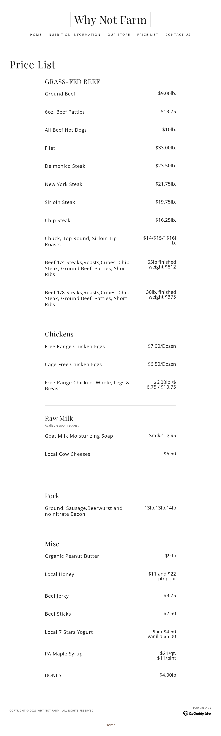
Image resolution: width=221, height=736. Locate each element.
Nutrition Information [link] (75, 34)
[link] (111, 22)
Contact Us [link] (178, 34)
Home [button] (110, 725)
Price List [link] (148, 34)
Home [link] (36, 34)
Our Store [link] (119, 34)
